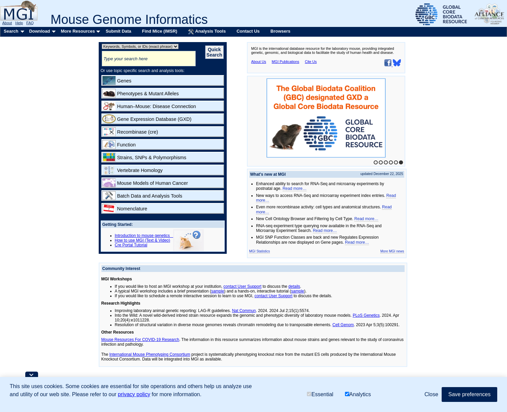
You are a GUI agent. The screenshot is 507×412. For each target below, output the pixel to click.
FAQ (30, 23)
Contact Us (248, 31)
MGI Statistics (259, 251)
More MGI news (392, 251)
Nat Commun (244, 310)
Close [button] (431, 394)
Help (19, 23)
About (7, 23)
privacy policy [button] (134, 394)
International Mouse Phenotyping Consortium (149, 354)
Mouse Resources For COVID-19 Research (140, 339)
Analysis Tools (207, 32)
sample (217, 291)
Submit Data (118, 31)
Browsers (280, 31)
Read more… (295, 188)
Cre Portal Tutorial (131, 245)
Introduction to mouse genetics (144, 235)
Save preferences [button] (469, 394)
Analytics (358, 394)
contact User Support (242, 286)
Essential (320, 394)
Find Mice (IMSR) (159, 31)
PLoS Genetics (366, 315)
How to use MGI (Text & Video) (142, 240)
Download (39, 31)
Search (11, 31)
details (294, 286)
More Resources (78, 31)
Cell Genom (343, 324)
